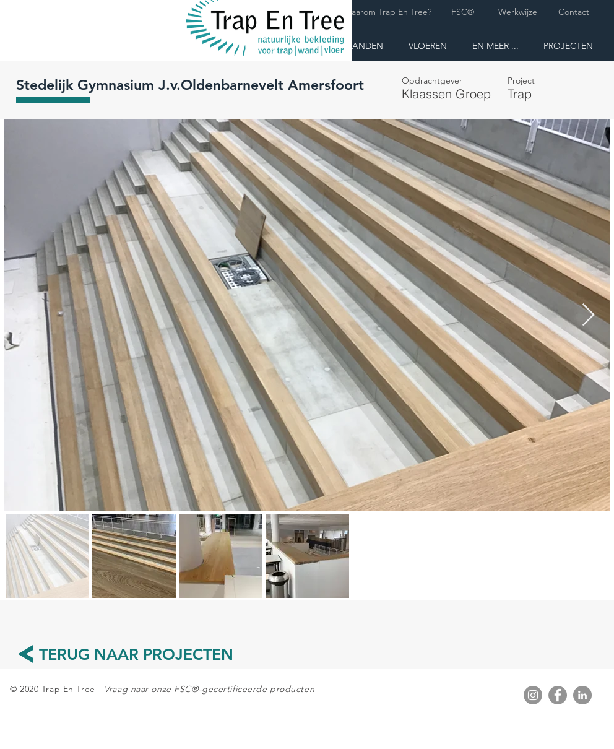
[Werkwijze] (517, 12)
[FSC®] (462, 12)
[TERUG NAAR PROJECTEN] (136, 655)
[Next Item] (588, 315)
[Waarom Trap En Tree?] (387, 12)
